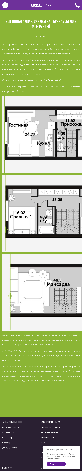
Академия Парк (8, 432)
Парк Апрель (7, 442)
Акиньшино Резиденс (50, 432)
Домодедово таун (10, 447)
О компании (7, 468)
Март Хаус (45, 442)
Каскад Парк (41, 5)
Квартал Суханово (10, 427)
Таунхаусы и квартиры (12, 422)
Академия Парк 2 (48, 437)
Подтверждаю (56, 464)
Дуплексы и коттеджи (50, 422)
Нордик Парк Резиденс (51, 427)
